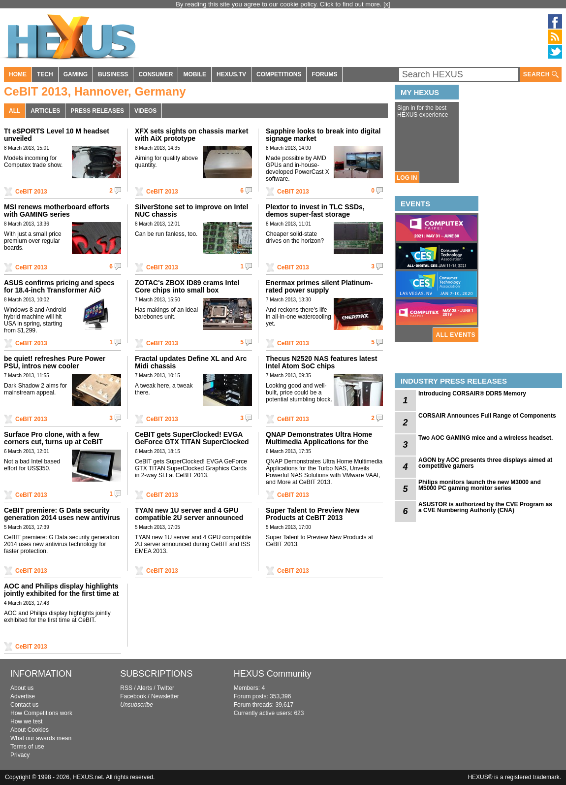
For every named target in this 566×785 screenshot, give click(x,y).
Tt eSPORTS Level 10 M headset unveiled (56, 134)
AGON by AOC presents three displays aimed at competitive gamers (485, 463)
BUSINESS (113, 74)
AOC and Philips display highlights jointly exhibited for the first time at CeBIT (61, 593)
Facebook (133, 696)
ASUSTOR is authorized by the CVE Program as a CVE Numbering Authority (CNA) (485, 507)
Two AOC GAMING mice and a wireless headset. (485, 438)
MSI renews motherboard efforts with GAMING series (57, 210)
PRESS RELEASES (97, 110)
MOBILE (194, 74)
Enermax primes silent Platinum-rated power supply (319, 286)
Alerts (144, 688)
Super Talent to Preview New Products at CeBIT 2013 (312, 514)
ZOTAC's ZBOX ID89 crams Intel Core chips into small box (187, 286)
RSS (126, 688)
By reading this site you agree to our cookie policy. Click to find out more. (279, 4)
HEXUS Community (273, 674)
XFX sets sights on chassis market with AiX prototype (191, 134)
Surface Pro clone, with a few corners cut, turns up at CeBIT (53, 438)
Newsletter (165, 696)
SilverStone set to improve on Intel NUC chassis (191, 210)
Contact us (24, 704)
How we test (26, 721)
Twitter (165, 688)
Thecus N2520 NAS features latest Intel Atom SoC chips (321, 362)
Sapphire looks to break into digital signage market (323, 134)
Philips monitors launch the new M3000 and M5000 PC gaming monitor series (479, 485)
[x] (386, 4)
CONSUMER (155, 74)
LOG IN (407, 177)
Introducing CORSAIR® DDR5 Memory (472, 393)
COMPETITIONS (278, 74)
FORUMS (324, 74)
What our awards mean (40, 738)
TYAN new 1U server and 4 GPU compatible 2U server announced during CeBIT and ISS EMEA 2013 (189, 517)
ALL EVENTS (455, 334)
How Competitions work (41, 713)
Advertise (22, 696)
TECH (45, 74)
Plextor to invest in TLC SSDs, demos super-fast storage (315, 210)
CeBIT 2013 (31, 191)
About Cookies (29, 729)
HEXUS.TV (231, 74)
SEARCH (541, 74)
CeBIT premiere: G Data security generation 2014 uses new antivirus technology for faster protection (62, 517)
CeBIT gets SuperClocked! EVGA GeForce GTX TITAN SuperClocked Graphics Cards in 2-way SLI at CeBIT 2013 (192, 445)
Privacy (20, 755)
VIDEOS (145, 110)
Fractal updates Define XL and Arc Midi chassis (191, 362)
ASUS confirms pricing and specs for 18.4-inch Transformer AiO (59, 286)
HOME (18, 74)
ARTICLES (45, 110)
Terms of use (27, 746)
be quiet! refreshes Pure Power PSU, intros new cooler (54, 362)
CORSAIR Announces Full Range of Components (487, 416)
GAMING (75, 74)
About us (21, 688)
